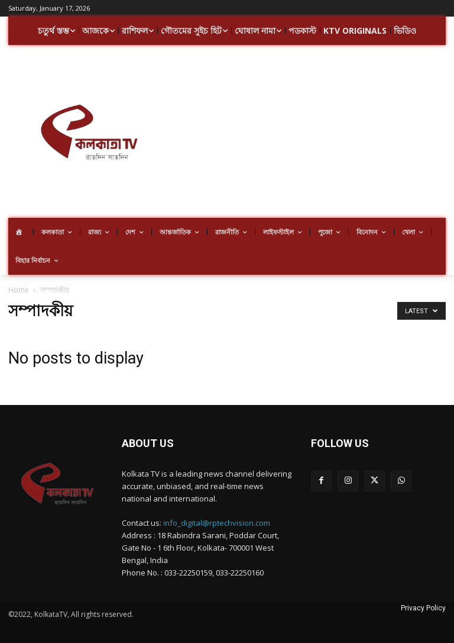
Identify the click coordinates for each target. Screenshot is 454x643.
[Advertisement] (311, 133)
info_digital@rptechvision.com (216, 522)
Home (18, 290)
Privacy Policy (423, 608)
